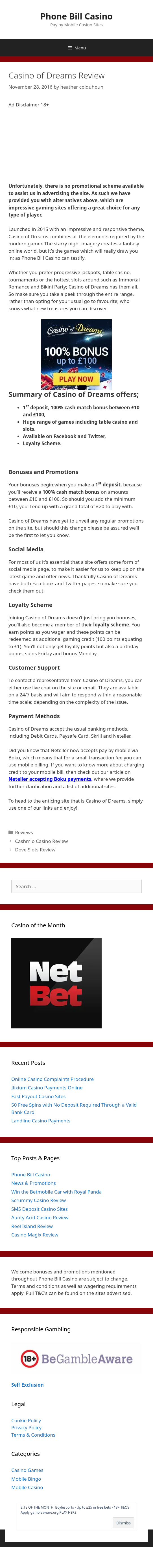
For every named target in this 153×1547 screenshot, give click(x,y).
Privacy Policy (26, 1427)
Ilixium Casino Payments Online (47, 1087)
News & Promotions (33, 1183)
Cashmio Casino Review (41, 841)
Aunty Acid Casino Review (40, 1217)
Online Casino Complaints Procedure (52, 1079)
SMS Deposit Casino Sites (39, 1209)
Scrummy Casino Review (38, 1200)
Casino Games (27, 1470)
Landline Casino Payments (40, 1120)
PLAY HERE (68, 1512)
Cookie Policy (26, 1420)
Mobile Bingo (26, 1479)
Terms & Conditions (33, 1435)
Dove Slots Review (35, 849)
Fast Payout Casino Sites (38, 1096)
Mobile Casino (27, 1487)
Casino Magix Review (34, 1234)
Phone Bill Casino (76, 16)
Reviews (24, 832)
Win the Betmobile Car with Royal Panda (56, 1191)
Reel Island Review (32, 1226)
